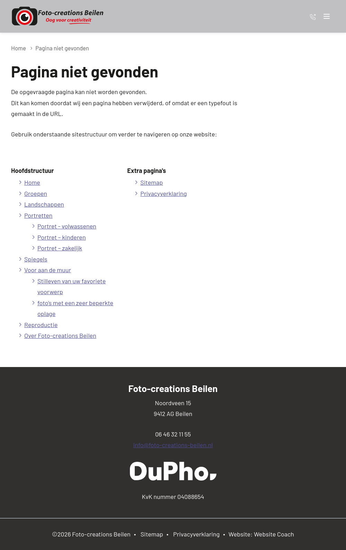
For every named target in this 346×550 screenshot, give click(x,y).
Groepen (35, 193)
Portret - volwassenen (66, 226)
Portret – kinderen (61, 237)
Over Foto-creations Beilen (60, 335)
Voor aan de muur (47, 270)
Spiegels (35, 259)
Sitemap (151, 182)
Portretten (38, 215)
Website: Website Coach (261, 534)
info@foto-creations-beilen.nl (173, 445)
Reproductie (40, 324)
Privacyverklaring (163, 193)
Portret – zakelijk (59, 248)
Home (18, 47)
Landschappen (44, 204)
